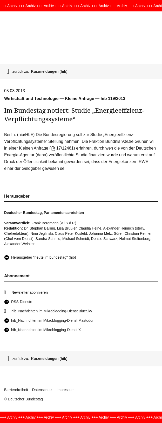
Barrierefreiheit (16, 390)
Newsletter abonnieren (29, 292)
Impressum (66, 390)
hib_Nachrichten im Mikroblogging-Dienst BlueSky (51, 311)
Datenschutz (42, 390)
